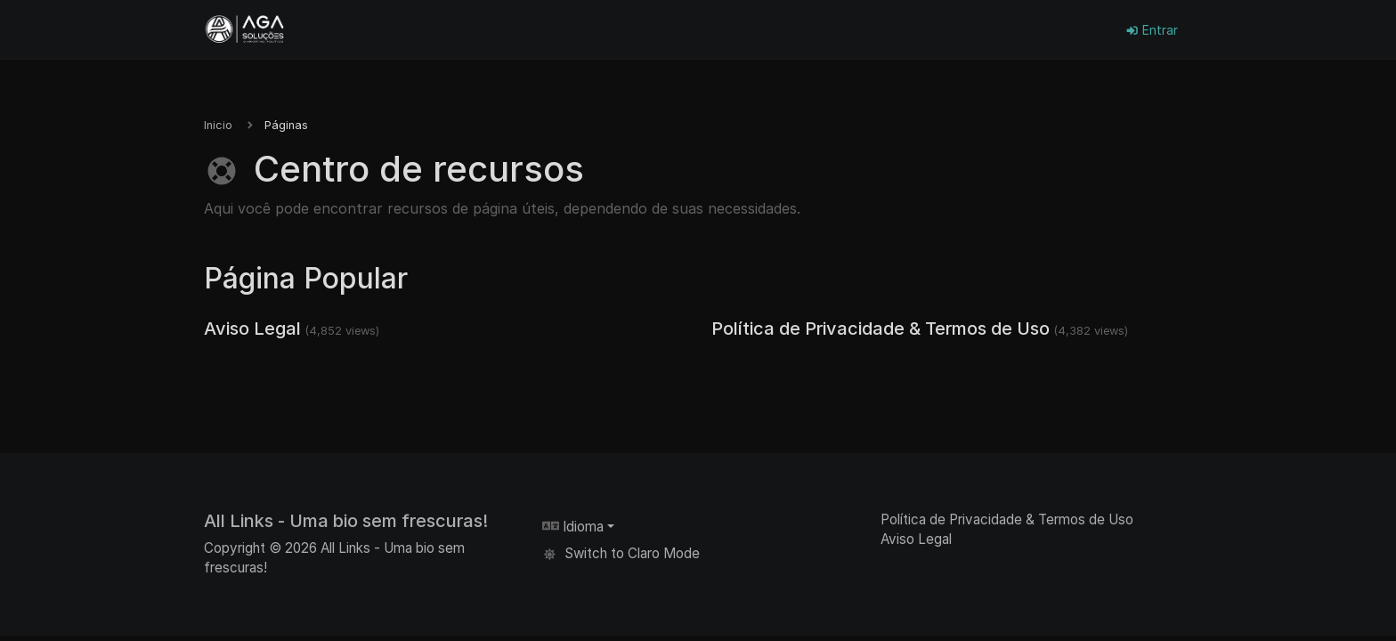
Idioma (573, 526)
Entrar (1151, 29)
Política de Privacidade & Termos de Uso (880, 328)
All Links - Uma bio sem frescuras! (346, 520)
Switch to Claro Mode (621, 553)
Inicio (218, 125)
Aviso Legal (252, 328)
